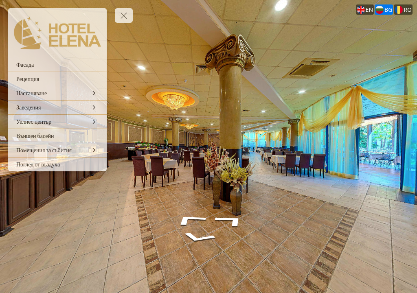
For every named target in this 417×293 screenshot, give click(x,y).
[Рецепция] (57, 79)
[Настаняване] (57, 93)
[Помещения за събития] (57, 150)
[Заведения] (57, 107)
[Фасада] (57, 65)
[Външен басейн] (57, 136)
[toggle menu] (124, 15)
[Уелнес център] (57, 122)
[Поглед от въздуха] (57, 164)
